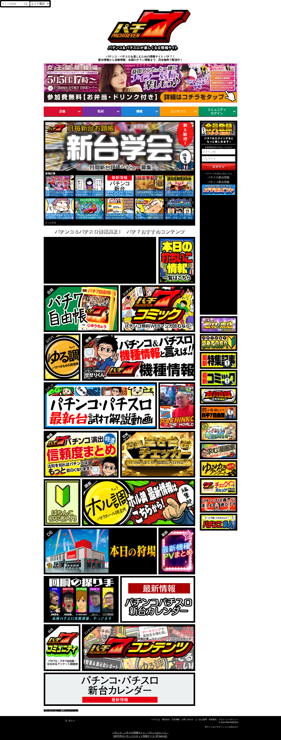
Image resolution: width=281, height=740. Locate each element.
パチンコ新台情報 (218, 182)
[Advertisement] (218, 255)
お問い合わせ (187, 719)
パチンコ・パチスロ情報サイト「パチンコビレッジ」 (140, 732)
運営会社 (166, 719)
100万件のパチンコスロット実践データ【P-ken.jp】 (140, 736)
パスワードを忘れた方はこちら (218, 173)
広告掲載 (176, 719)
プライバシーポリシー (228, 719)
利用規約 (213, 719)
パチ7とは (155, 719)
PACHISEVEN (232, 722)
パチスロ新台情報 (218, 177)
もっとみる (50, 222)
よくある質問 (201, 719)
